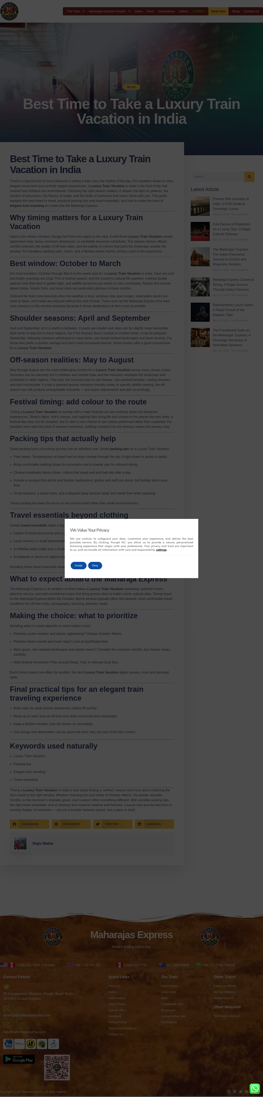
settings (161, 550)
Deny (103, 565)
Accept (81, 565)
